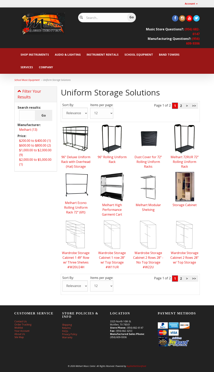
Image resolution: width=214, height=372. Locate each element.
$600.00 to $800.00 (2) (35, 145)
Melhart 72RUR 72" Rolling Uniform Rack (185, 162)
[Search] (104, 17)
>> (194, 106)
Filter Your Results (29, 94)
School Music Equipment (27, 80)
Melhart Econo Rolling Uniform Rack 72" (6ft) (76, 207)
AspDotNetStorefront (136, 366)
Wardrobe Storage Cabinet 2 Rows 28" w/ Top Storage (184, 258)
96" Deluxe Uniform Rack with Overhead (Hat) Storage (75, 162)
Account (191, 3)
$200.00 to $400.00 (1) (35, 140)
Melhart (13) (28, 129)
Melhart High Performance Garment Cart (112, 210)
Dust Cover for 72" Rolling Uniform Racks (148, 162)
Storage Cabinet (185, 205)
